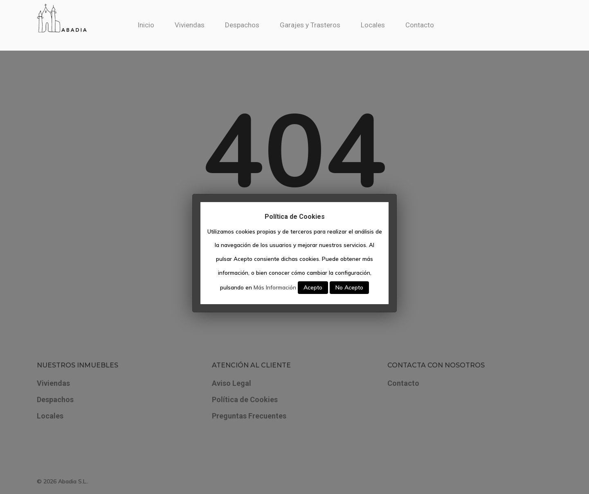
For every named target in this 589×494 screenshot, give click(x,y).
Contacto (428, 25)
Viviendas (199, 25)
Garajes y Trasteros (319, 25)
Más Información (275, 287)
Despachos (251, 25)
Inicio (154, 25)
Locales (382, 25)
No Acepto (349, 287)
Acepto (312, 287)
